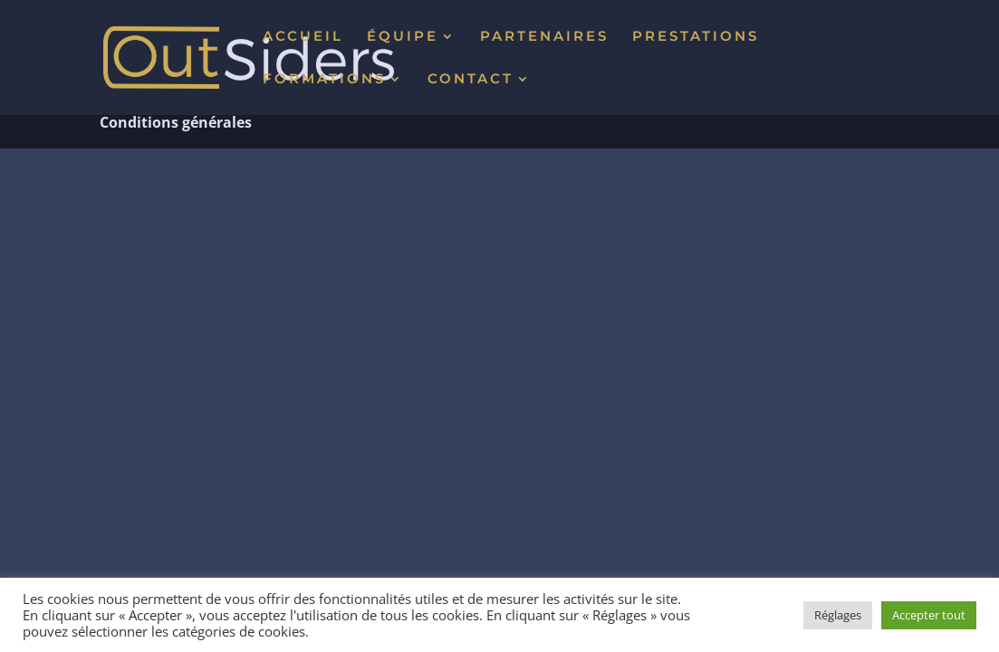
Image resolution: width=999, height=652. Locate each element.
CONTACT (470, 79)
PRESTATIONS (695, 37)
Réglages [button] (837, 615)
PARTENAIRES (544, 37)
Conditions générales (176, 122)
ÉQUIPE (402, 37)
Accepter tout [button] (928, 615)
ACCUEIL (303, 37)
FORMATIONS (324, 79)
